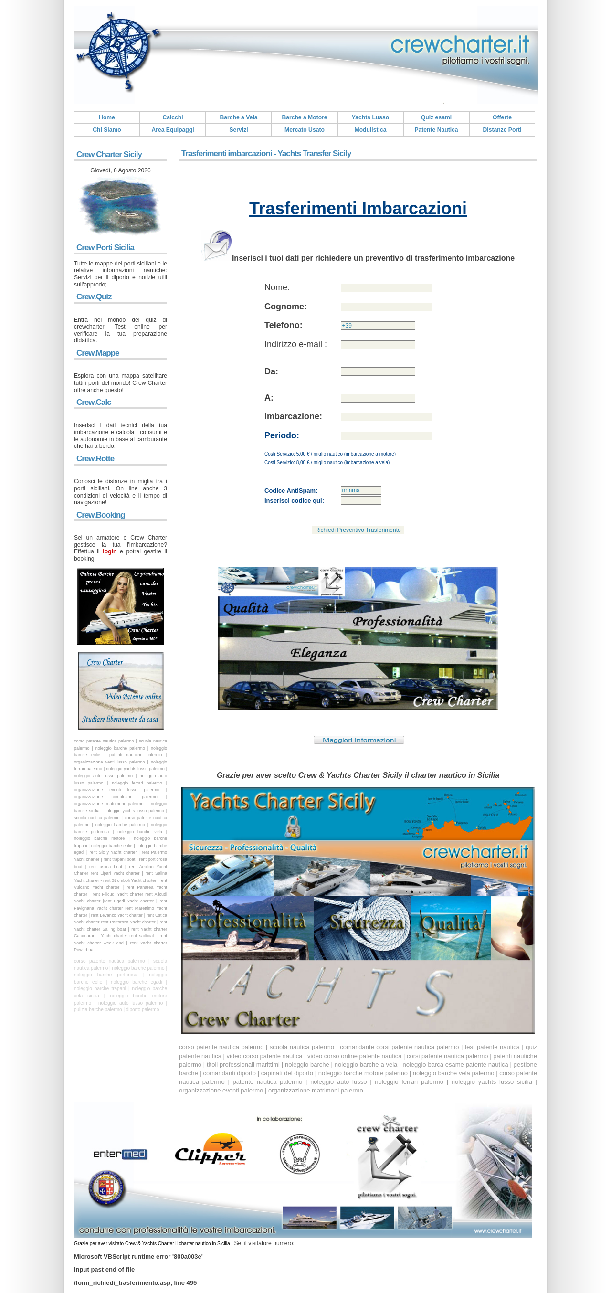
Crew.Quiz (94, 296)
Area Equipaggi (172, 130)
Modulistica (371, 130)
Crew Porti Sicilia (105, 247)
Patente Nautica (436, 130)
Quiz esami (436, 117)
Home (107, 117)
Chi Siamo (107, 130)
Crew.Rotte (95, 458)
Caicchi (172, 117)
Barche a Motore (304, 117)
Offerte (502, 117)
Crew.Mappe (97, 353)
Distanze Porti (502, 130)
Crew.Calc (93, 402)
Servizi (238, 130)
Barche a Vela (238, 117)
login (109, 551)
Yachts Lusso (370, 117)
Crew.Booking (100, 514)
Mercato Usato (304, 130)
